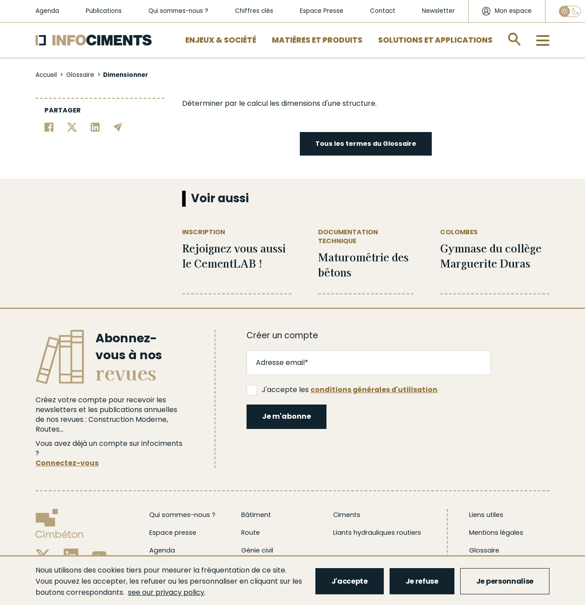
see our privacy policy (166, 592)
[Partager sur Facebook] (49, 126)
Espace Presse (321, 11)
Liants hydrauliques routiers (377, 532)
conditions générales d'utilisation (374, 389)
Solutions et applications (435, 40)
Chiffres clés (254, 11)
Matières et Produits (317, 40)
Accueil (46, 75)
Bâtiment (256, 514)
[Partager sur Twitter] (72, 126)
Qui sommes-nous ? (178, 11)
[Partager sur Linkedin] (95, 126)
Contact (382, 11)
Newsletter (438, 11)
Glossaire (80, 75)
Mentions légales (496, 532)
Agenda (47, 11)
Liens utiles (486, 514)
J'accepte (349, 581)
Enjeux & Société (220, 40)
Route (250, 532)
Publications (104, 11)
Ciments (346, 514)
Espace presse (172, 532)
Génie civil (257, 550)
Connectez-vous (67, 463)
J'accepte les (342, 390)
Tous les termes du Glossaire (365, 143)
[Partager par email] (118, 126)
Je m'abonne (286, 416)
